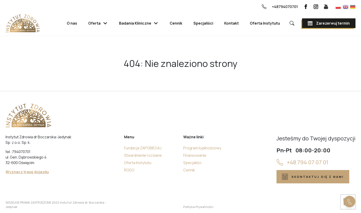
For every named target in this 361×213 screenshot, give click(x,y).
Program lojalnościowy (202, 148)
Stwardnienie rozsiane (143, 155)
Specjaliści (192, 162)
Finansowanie (194, 155)
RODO (129, 170)
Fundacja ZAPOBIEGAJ (142, 148)
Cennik (189, 170)
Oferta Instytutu (137, 162)
